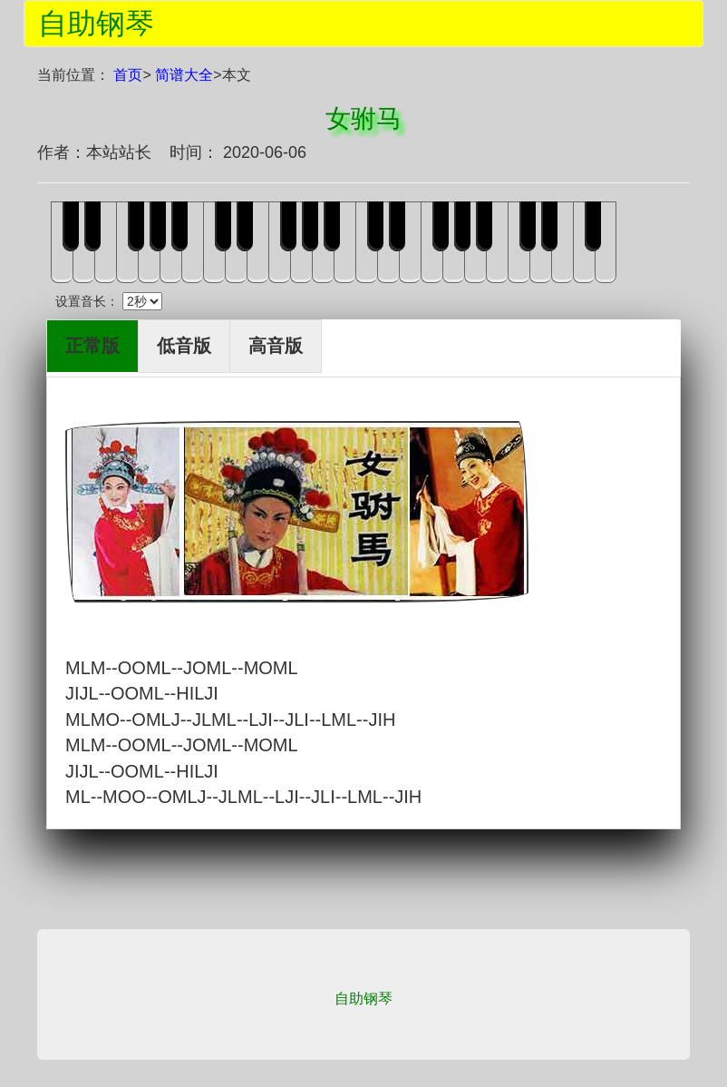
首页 (127, 75)
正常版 (92, 346)
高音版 (275, 346)
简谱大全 (184, 75)
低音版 (184, 346)
